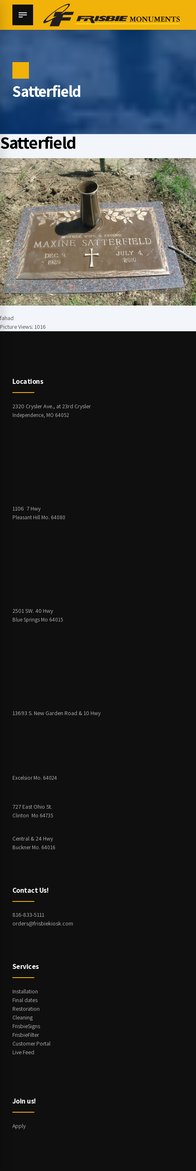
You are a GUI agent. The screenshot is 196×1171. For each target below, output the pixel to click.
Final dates (25, 1000)
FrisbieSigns (26, 1026)
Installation (25, 991)
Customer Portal (31, 1043)
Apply (19, 1126)
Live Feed (23, 1052)
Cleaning (22, 1017)
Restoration (26, 1008)
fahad (7, 318)
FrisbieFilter (26, 1034)
